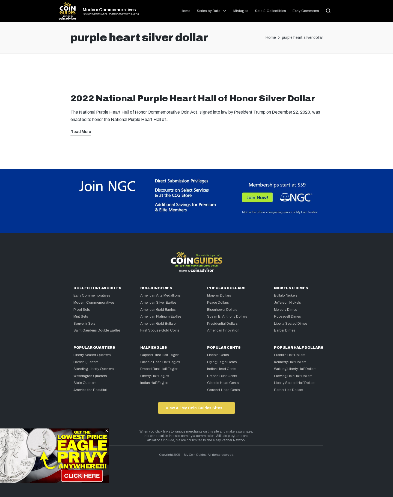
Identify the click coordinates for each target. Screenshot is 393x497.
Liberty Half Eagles (154, 376)
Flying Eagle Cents (222, 362)
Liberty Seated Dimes (291, 324)
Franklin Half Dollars (289, 355)
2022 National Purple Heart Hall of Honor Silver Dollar (192, 98)
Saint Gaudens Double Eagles (97, 330)
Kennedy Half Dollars (290, 362)
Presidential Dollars (222, 324)
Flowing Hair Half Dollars (293, 376)
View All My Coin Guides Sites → (196, 408)
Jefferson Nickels (287, 302)
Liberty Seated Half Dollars (294, 383)
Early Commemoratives (91, 295)
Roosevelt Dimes (287, 316)
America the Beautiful (90, 390)
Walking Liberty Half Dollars (295, 369)
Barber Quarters (86, 362)
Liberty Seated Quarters (92, 355)
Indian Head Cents (221, 369)
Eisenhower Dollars (222, 310)
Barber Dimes (284, 330)
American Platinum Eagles (160, 316)
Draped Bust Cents (222, 376)
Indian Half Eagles (154, 383)
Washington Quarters (90, 376)
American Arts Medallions (160, 295)
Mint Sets (80, 316)
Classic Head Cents (223, 383)
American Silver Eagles (158, 302)
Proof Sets (81, 310)
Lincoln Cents (218, 355)
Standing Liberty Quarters (93, 369)
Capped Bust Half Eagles (160, 355)
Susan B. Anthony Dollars (227, 316)
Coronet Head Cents (223, 390)
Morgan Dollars (219, 295)
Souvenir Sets (84, 324)
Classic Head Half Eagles (160, 362)
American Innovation (223, 330)
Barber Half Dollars (288, 390)
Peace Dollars (218, 302)
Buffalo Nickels (285, 295)
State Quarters (85, 383)
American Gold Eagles (158, 310)
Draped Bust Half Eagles (159, 369)
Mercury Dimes (285, 310)
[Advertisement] (196, 75)
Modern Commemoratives (109, 10)
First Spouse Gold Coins (160, 330)
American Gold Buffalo (158, 324)
